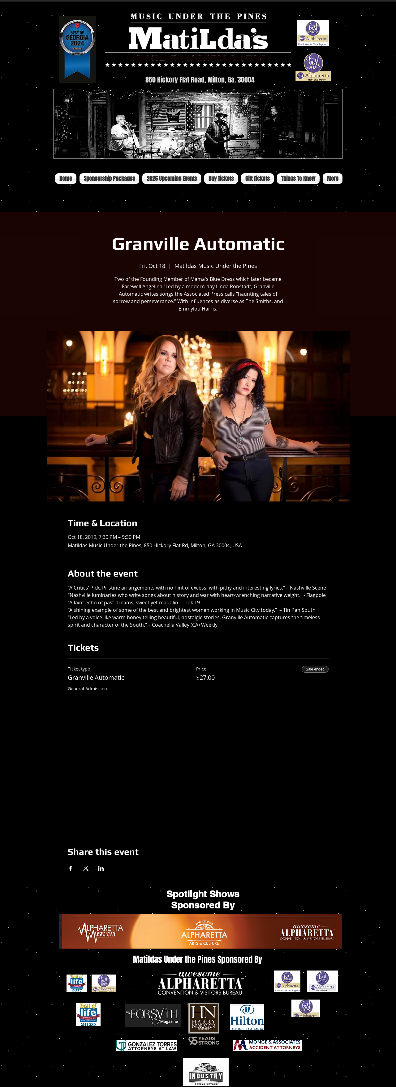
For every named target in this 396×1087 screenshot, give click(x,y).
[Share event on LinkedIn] (101, 868)
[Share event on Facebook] (71, 868)
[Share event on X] (86, 868)
